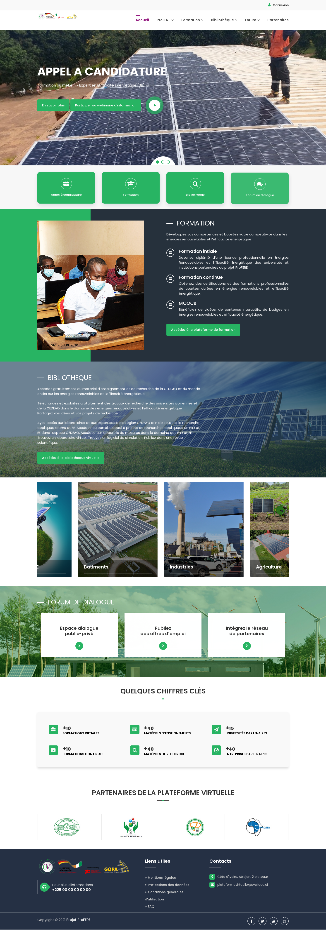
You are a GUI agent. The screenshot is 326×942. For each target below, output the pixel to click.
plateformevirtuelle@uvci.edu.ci (238, 897)
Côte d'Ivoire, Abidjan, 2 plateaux (238, 889)
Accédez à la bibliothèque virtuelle (70, 468)
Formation (192, 22)
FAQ (149, 919)
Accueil (142, 22)
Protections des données (167, 897)
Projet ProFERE (78, 932)
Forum (252, 22)
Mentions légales (160, 890)
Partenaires (278, 22)
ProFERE (165, 22)
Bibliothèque (224, 22)
